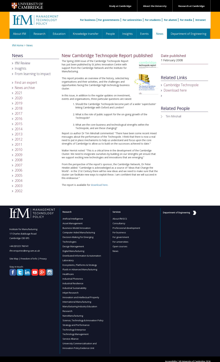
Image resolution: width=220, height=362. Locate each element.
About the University (155, 6)
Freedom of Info (29, 258)
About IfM (19, 34)
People (110, 34)
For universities (132, 20)
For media (186, 20)
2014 (18, 129)
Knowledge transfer (85, 34)
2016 (18, 118)
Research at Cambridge (191, 6)
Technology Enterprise (74, 326)
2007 (18, 165)
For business (88, 20)
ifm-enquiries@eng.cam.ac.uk (24, 250)
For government (121, 236)
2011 (18, 144)
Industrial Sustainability (75, 285)
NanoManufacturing (73, 312)
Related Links (174, 77)
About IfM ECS (120, 218)
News (161, 34)
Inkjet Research (71, 290)
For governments (108, 20)
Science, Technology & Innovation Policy (83, 317)
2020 (18, 98)
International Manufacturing (77, 299)
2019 (18, 103)
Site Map (14, 258)
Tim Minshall (173, 116)
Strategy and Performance (76, 321)
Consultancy (119, 223)
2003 (18, 185)
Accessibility (171, 357)
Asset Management (73, 223)
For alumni (170, 20)
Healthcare (68, 272)
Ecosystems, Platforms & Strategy (80, 263)
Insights (127, 34)
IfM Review (22, 63)
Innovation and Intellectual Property (81, 294)
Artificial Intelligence (73, 218)
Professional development (126, 227)
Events (144, 34)
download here (99, 185)
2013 (18, 134)
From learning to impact (33, 73)
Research (39, 34)
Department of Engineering (188, 34)
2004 (18, 180)
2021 (18, 92)
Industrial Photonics (73, 276)
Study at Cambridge (120, 6)
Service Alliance (71, 335)
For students (153, 20)
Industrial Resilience (73, 281)
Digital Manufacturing (74, 250)
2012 (18, 139)
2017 (18, 113)
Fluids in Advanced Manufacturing (80, 267)
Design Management (73, 245)
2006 (18, 170)
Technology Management (76, 330)
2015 (18, 123)
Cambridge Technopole (181, 85)
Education (59, 34)
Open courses (120, 245)
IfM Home (17, 45)
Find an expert (26, 82)
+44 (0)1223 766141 (19, 246)
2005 (18, 175)
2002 (18, 191)
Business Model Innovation (77, 227)
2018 (18, 108)
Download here (175, 90)
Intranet (200, 20)
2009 (18, 154)
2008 (18, 160)
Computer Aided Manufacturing (79, 232)
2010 (18, 149)
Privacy (43, 258)
